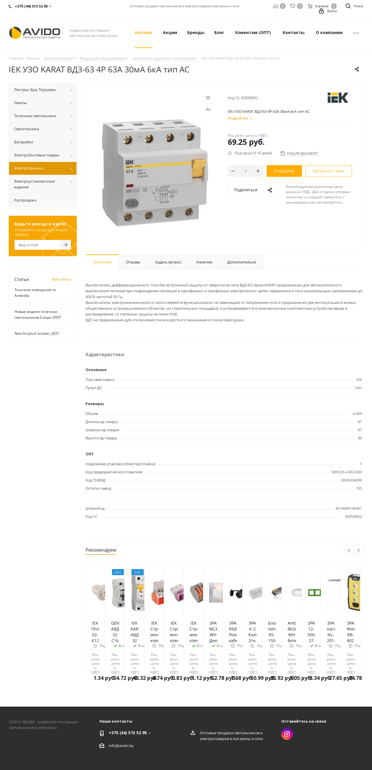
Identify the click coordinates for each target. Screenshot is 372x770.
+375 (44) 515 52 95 (128, 732)
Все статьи (61, 279)
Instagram (287, 734)
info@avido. (119, 745)
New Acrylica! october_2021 (37, 333)
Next (358, 551)
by (131, 745)
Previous (349, 551)
